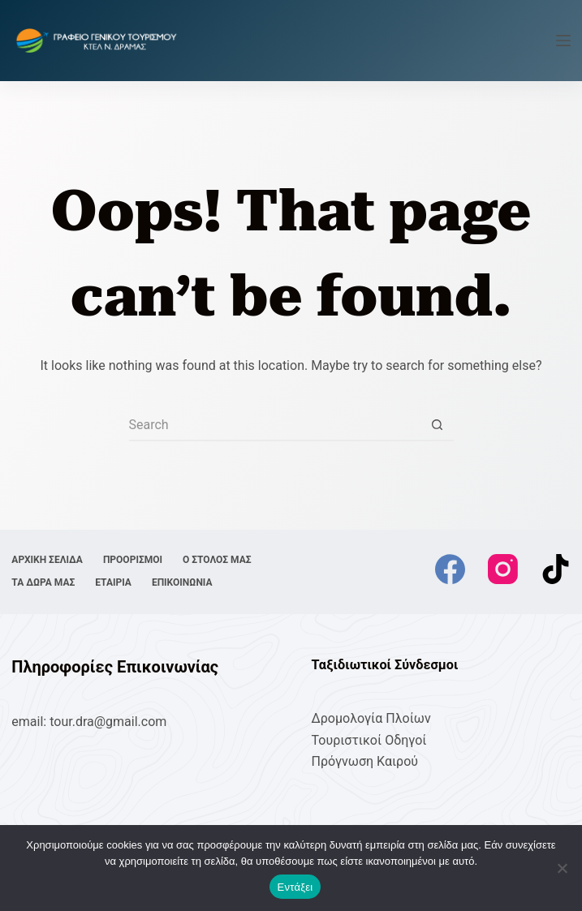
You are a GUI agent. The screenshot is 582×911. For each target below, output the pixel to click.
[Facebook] (450, 569)
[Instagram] (503, 569)
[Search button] (437, 425)
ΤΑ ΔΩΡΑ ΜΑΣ (43, 582)
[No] (562, 868)
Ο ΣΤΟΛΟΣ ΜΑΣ (217, 559)
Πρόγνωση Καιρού (365, 761)
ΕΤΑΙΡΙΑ (113, 582)
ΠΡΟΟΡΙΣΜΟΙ (132, 559)
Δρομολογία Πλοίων (371, 718)
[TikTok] (556, 569)
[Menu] (563, 40)
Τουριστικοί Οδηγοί (369, 740)
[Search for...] (275, 425)
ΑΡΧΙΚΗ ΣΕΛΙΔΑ (47, 559)
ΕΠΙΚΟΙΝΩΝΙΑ (182, 582)
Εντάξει (295, 887)
